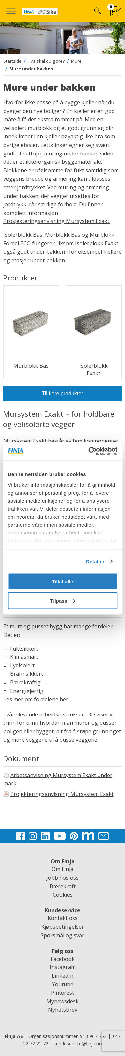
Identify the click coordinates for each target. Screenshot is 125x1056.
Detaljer (95, 561)
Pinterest (62, 992)
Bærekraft (63, 886)
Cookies (63, 894)
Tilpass (62, 600)
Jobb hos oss (62, 877)
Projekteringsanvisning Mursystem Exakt (62, 794)
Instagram (63, 967)
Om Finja (62, 869)
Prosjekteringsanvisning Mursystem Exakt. (56, 221)
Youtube (62, 984)
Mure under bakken (31, 69)
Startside (12, 61)
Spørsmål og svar (62, 935)
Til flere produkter (62, 393)
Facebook (63, 959)
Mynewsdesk (62, 1001)
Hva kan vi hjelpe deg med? (97, 10)
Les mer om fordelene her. (37, 699)
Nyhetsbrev (62, 1009)
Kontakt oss (63, 918)
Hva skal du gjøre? (46, 61)
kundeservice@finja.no (78, 1043)
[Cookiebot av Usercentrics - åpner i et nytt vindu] (89, 451)
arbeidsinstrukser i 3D (67, 714)
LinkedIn (62, 975)
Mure (76, 61)
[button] (10, 10)
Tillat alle (62, 581)
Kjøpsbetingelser (62, 926)
